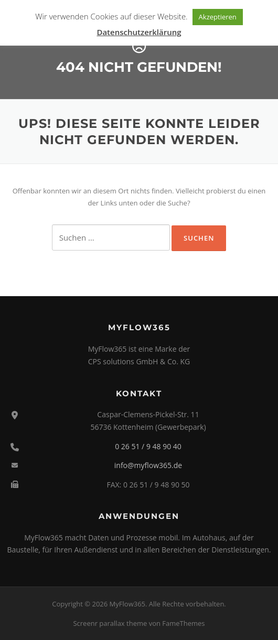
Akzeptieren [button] (218, 16)
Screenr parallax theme (110, 623)
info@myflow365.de (148, 465)
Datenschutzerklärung (139, 32)
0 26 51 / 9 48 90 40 (148, 446)
